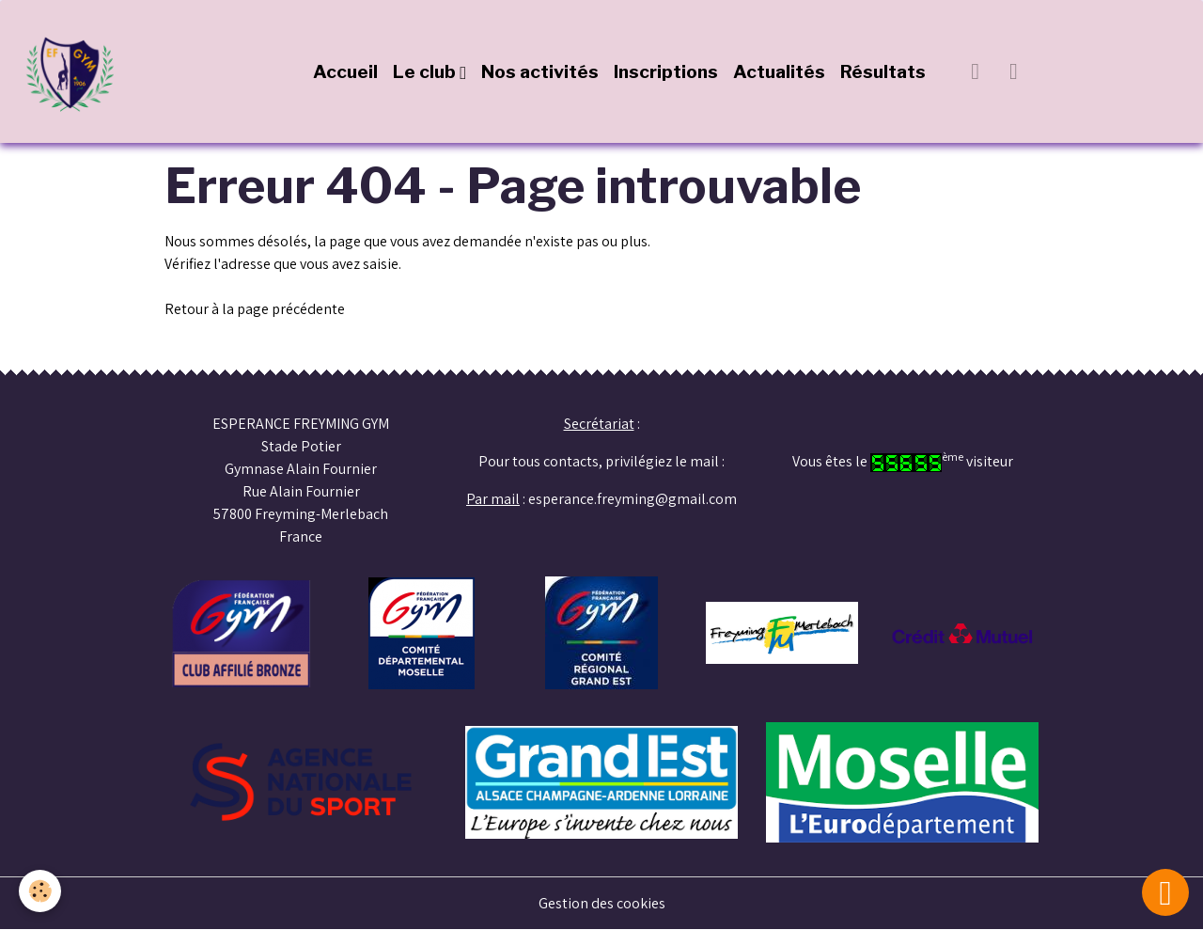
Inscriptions (666, 71)
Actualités (779, 71)
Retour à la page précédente (254, 309)
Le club (426, 71)
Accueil (345, 71)
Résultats (883, 71)
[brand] (75, 71)
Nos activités (540, 71)
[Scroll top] (1165, 892)
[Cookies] (40, 891)
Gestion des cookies (602, 903)
